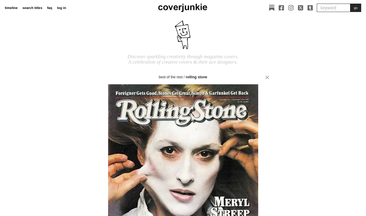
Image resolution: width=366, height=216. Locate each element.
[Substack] (272, 8)
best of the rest (171, 77)
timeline (11, 8)
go (356, 8)
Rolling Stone (196, 77)
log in (61, 8)
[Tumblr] (310, 8)
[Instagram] (291, 8)
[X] (301, 8)
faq (49, 8)
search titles (32, 8)
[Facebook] (281, 8)
